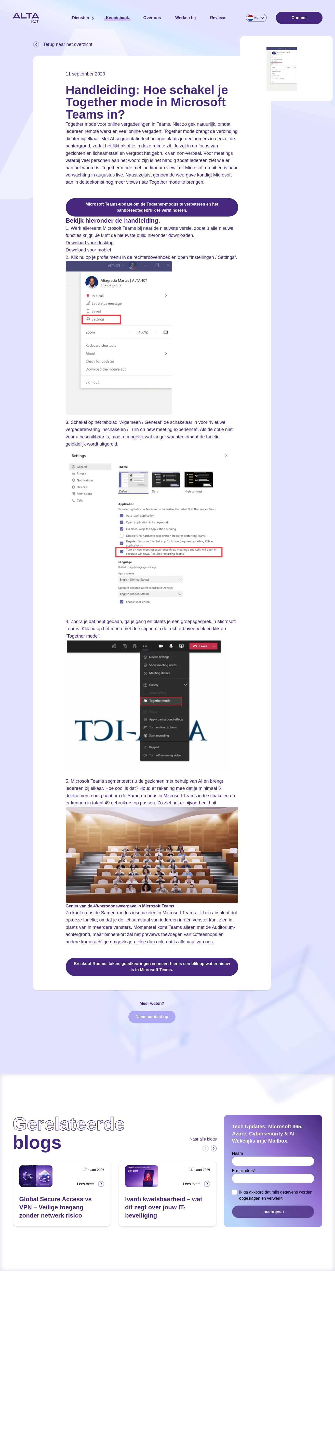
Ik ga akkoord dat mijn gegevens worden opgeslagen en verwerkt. (275, 1195)
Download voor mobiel (88, 249)
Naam (237, 1153)
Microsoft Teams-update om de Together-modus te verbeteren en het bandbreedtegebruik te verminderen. (152, 207)
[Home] (26, 18)
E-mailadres (244, 1171)
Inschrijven (273, 1211)
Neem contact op (152, 1017)
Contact (299, 18)
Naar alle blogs (203, 1139)
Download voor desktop (90, 242)
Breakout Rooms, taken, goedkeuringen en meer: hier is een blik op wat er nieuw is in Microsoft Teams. (152, 966)
